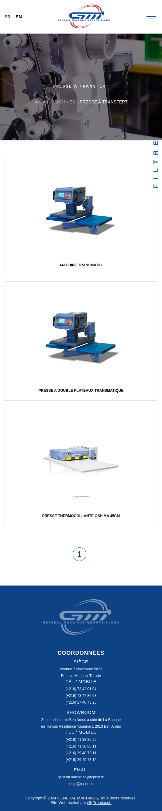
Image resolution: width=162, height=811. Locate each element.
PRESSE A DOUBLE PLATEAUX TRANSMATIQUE (80, 390)
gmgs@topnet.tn (80, 784)
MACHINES (64, 101)
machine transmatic (81, 265)
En (19, 16)
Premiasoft (101, 802)
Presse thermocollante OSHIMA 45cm (81, 516)
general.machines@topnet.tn (81, 777)
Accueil (41, 101)
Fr (8, 16)
